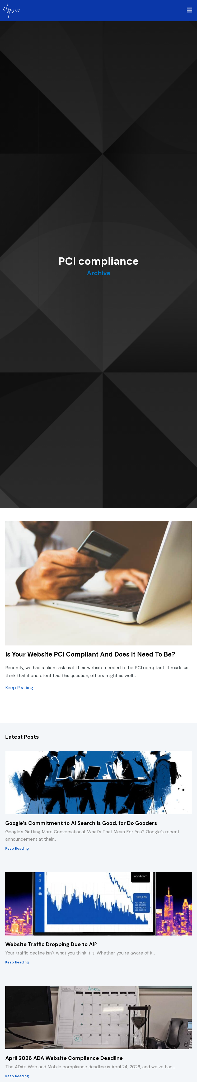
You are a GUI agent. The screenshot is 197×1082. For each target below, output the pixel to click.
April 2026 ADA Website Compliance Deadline (64, 1058)
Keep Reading (19, 687)
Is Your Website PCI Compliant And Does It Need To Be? (90, 654)
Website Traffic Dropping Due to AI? (51, 944)
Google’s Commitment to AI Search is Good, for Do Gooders (81, 823)
